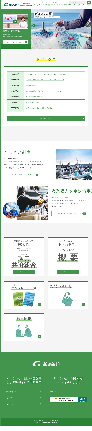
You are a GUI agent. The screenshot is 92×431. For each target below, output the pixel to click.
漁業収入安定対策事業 (49, 5)
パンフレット (46, 2)
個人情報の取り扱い (13, 392)
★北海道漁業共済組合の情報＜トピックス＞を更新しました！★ (49, 80)
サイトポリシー (12, 400)
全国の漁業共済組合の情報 (64, 5)
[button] (58, 41)
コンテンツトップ (89, 422)
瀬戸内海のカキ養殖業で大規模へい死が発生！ (42, 108)
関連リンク (54, 392)
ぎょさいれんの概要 (79, 5)
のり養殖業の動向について (35, 97)
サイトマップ (11, 408)
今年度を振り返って (33, 85)
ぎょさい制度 (37, 5)
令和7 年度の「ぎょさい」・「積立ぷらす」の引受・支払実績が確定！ (51, 74)
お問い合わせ (58, 2)
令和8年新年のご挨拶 (33, 102)
